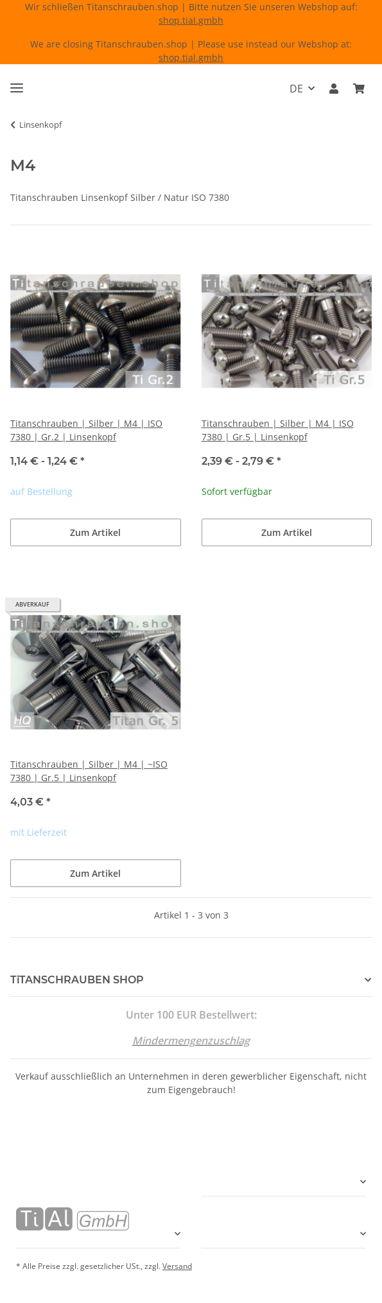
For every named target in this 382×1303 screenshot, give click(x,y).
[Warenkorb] (359, 88)
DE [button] (296, 89)
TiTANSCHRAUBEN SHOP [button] (77, 980)
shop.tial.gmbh (191, 20)
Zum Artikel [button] (95, 532)
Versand (177, 1266)
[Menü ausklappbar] (16, 82)
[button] (333, 88)
